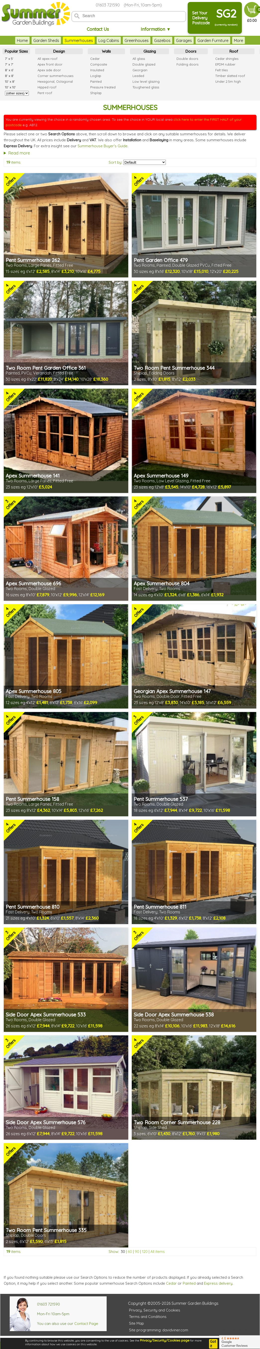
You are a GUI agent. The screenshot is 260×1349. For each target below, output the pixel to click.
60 (130, 1251)
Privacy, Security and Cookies (154, 1310)
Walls (106, 51)
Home (22, 40)
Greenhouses (137, 40)
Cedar (171, 1283)
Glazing (149, 51)
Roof (233, 51)
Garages (184, 40)
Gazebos (162, 40)
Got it (213, 1343)
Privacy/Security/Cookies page (164, 1340)
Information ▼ (156, 29)
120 (145, 1251)
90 (137, 1251)
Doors (190, 51)
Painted (189, 1283)
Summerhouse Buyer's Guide (103, 146)
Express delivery (218, 1283)
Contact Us (98, 29)
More (238, 40)
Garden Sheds (46, 40)
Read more (19, 152)
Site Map (136, 1323)
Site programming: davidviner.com (158, 1330)
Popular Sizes (16, 51)
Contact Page (86, 1323)
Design (59, 51)
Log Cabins (108, 40)
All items (157, 1251)
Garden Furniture (212, 40)
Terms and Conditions (148, 1316)
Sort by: (115, 162)
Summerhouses (79, 40)
